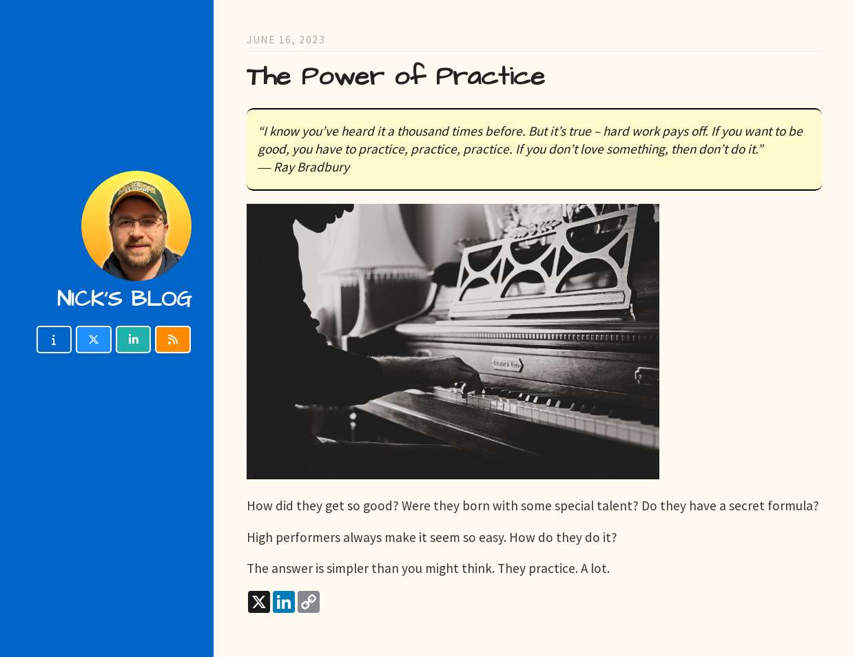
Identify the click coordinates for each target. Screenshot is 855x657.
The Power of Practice (396, 77)
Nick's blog (124, 299)
